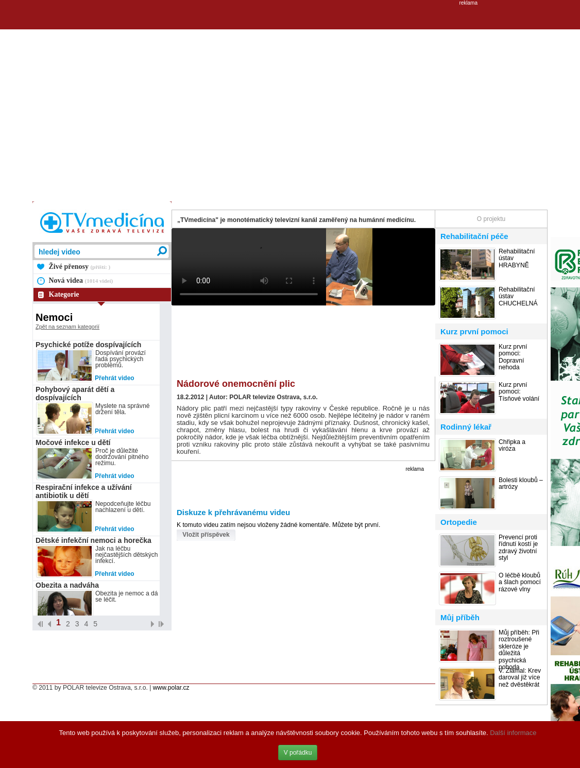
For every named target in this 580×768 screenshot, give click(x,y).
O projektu (491, 219)
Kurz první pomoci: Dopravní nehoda (513, 357)
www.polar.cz (171, 687)
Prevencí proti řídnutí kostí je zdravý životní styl (518, 547)
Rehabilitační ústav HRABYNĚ (517, 258)
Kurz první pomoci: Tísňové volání (519, 392)
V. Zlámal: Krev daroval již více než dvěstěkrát (520, 678)
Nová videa (81, 280)
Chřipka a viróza (512, 445)
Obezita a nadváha (67, 585)
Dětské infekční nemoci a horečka (93, 540)
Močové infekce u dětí (73, 442)
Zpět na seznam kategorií (67, 326)
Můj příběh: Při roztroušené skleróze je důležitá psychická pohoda (519, 650)
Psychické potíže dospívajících (88, 344)
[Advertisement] (96, 102)
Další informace (513, 733)
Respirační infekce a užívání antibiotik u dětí (84, 491)
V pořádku (298, 752)
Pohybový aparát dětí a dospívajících (75, 393)
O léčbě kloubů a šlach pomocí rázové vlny (520, 582)
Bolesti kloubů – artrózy (521, 483)
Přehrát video (114, 378)
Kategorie (64, 294)
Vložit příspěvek (205, 534)
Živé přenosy (80, 266)
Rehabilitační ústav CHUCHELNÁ (518, 296)
